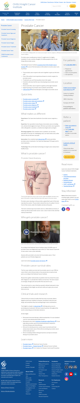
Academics (55, 361)
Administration (42, 384)
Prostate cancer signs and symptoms (32, 101)
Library (40, 392)
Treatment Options (17, 13)
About (40, 382)
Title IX (27, 392)
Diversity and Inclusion (31, 384)
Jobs (65, 2)
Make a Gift (28, 378)
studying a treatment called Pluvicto (45, 321)
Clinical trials (26, 89)
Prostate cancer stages (29, 103)
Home (2, 19)
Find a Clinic (41, 367)
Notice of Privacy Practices (7, 387)
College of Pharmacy (57, 371)
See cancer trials (69, 157)
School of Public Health (57, 370)
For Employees (56, 380)
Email (53, 384)
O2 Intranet (55, 382)
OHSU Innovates (43, 394)
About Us (76, 13)
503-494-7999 (71, 65)
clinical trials (41, 139)
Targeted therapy (68, 186)
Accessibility (29, 380)
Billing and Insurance (44, 364)
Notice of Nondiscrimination (8, 391)
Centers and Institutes (44, 386)
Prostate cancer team (28, 109)
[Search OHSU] (60, 6)
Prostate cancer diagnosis (30, 105)
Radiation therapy (68, 180)
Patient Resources (44, 361)
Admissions (54, 373)
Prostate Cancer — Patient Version (32, 346)
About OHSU (29, 371)
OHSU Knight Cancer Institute (24, 5)
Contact (74, 2)
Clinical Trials (42, 373)
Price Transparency (43, 375)
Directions (68, 2)
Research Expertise (43, 396)
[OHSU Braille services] (67, 368)
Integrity (28, 382)
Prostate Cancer (6, 25)
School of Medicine (56, 364)
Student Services (56, 375)
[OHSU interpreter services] (75, 368)
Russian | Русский (30, 367)
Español (28, 365)
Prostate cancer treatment (30, 107)
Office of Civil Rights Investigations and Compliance (31, 387)
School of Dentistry (56, 367)
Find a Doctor (50, 2)
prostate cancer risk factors (38, 260)
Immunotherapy (67, 182)
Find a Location (37, 13)
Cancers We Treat (5, 13)
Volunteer (28, 394)
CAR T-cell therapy (68, 184)
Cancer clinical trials (69, 144)
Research (41, 380)
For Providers (57, 13)
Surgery (65, 174)
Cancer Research (67, 13)
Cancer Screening (47, 13)
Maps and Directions (31, 374)
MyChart (56, 2)
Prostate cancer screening (30, 99)
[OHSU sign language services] (71, 368)
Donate (61, 2)
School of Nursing (56, 365)
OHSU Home (44, 2)
